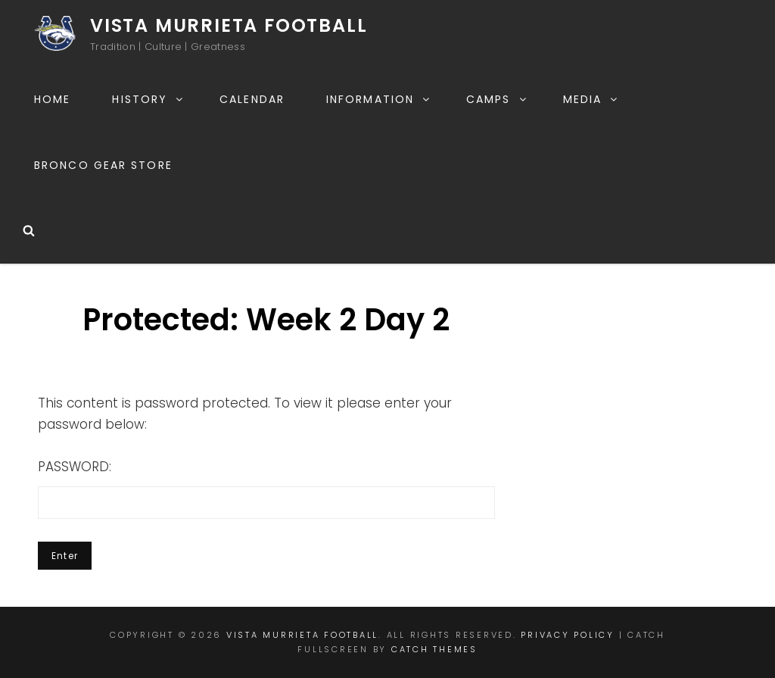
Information (378, 99)
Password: (266, 488)
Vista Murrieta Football (228, 25)
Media (591, 99)
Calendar (252, 99)
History (148, 99)
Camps (497, 99)
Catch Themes (434, 649)
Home (52, 99)
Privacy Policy (568, 635)
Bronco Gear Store (103, 165)
